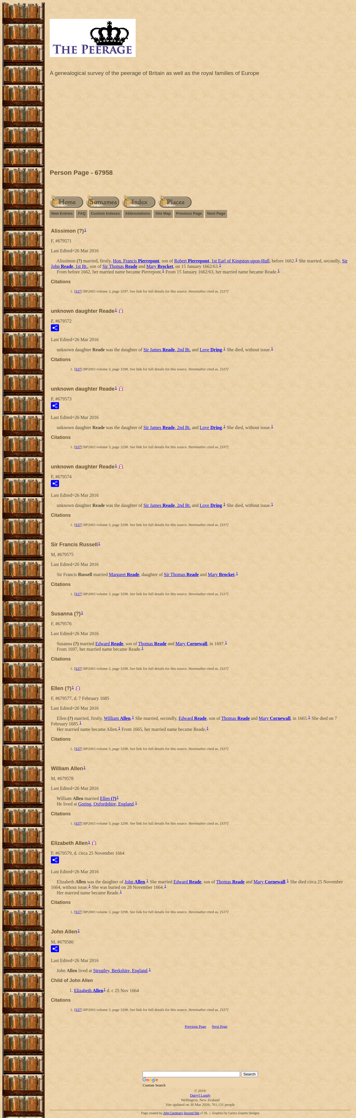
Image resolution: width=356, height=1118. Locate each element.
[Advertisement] (200, 124)
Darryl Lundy (200, 1095)
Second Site (191, 1113)
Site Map (163, 213)
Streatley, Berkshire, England (120, 970)
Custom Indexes (105, 213)
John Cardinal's (173, 1113)
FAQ (82, 213)
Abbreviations (137, 213)
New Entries (62, 213)
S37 (78, 291)
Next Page (216, 213)
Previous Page (189, 213)
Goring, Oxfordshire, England (106, 803)
